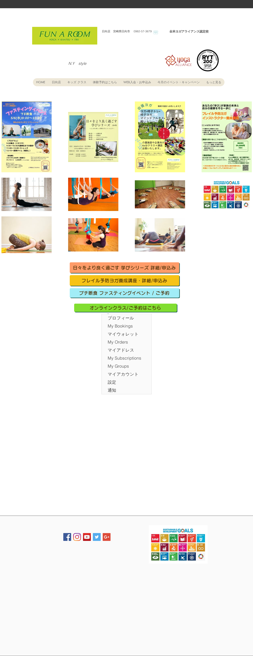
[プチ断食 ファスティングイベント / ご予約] (124, 293)
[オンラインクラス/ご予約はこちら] (125, 308)
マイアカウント (123, 374)
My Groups (118, 366)
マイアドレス (121, 350)
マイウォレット (123, 334)
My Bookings (120, 326)
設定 (112, 382)
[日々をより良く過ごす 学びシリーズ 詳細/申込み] (124, 267)
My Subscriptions (124, 358)
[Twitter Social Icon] (97, 537)
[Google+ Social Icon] (107, 537)
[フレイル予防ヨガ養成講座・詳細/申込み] (124, 280)
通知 (112, 390)
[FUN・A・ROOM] (77, 537)
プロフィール (121, 317)
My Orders (118, 342)
